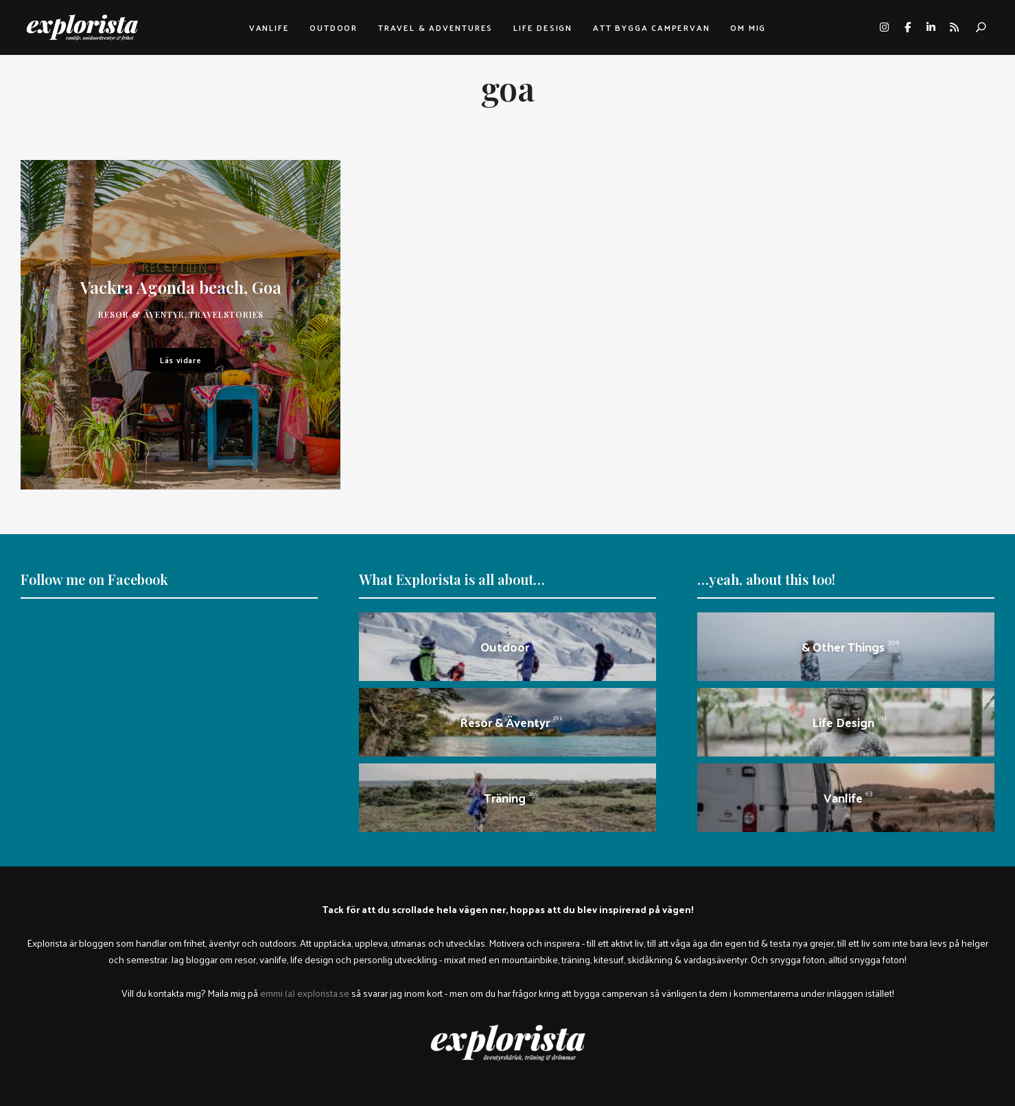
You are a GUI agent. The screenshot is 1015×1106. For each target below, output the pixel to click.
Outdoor (334, 27)
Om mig (748, 27)
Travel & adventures (435, 27)
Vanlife (269, 27)
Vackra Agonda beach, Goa (180, 287)
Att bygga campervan (651, 27)
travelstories (226, 314)
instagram (884, 27)
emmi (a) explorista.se (304, 993)
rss (954, 27)
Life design (542, 27)
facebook (907, 27)
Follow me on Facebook (94, 579)
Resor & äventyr (141, 314)
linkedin (930, 27)
